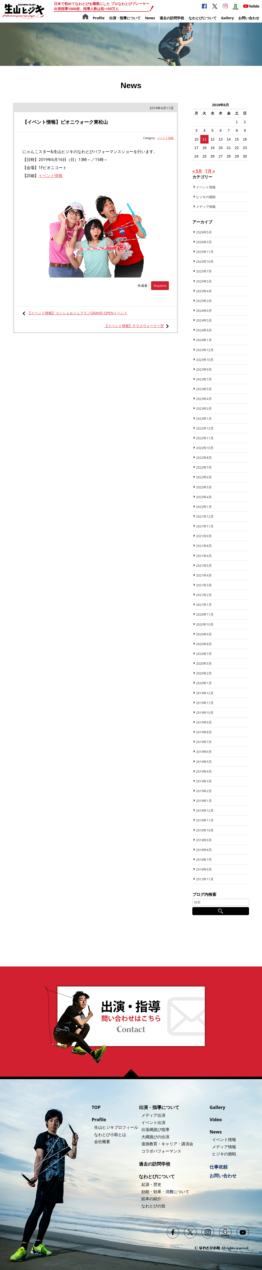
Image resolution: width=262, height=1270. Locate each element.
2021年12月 (205, 516)
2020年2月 (204, 673)
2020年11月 (205, 614)
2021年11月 (205, 526)
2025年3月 (204, 301)
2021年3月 (204, 585)
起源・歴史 (151, 1184)
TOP (96, 1107)
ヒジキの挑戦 (206, 197)
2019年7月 (204, 742)
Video (216, 1119)
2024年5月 (204, 320)
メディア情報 (206, 206)
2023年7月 (204, 379)
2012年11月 (205, 879)
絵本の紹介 (151, 1198)
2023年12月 (205, 350)
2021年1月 (204, 604)
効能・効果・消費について (165, 1191)
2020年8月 (204, 644)
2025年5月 (204, 281)
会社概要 (102, 1141)
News (150, 18)
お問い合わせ (248, 18)
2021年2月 (204, 595)
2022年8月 (204, 457)
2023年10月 (205, 359)
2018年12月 (205, 810)
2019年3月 (204, 781)
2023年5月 (204, 389)
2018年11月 (205, 820)
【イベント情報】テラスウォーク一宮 (134, 325)
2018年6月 (204, 869)
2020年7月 (204, 653)
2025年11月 (205, 251)
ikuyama (160, 285)
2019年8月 (204, 732)
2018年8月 (204, 850)
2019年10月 (205, 712)
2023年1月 (204, 418)
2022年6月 (204, 477)
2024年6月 (204, 310)
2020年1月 (204, 683)
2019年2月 (204, 791)
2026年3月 (204, 242)
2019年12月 (205, 693)
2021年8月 (204, 545)
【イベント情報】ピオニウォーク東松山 (65, 121)
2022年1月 (204, 506)
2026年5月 (204, 232)
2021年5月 (204, 565)
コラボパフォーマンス (161, 1151)
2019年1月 (204, 800)
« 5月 (197, 171)
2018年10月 (205, 830)
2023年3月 (204, 408)
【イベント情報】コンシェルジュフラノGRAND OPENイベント (77, 313)
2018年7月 (204, 859)
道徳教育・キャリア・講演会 (167, 1144)
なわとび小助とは (110, 1134)
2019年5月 (204, 761)
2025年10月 (205, 261)
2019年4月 (204, 771)
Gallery (227, 18)
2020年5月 (204, 663)
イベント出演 (153, 1122)
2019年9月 (204, 722)
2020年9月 (204, 634)
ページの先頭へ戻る (133, 1073)
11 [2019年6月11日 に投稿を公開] (204, 139)
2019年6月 (204, 751)
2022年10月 (205, 448)
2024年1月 (204, 340)
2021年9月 (204, 536)
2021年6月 (204, 555)
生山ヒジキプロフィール (116, 1127)
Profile (98, 18)
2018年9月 (204, 840)
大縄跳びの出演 (155, 1137)
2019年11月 (205, 702)
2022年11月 (205, 438)
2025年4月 (204, 291)
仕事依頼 (219, 1167)
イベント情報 (165, 138)
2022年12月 (205, 428)
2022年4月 (204, 497)
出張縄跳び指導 (155, 1129)
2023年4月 (204, 398)
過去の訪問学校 (172, 18)
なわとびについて (203, 18)
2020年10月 (205, 624)
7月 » (210, 171)
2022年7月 (204, 467)
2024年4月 (204, 330)
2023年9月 (204, 369)
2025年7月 (204, 271)
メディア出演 (153, 1115)
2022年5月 (204, 487)
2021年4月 (204, 575)
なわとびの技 (153, 1206)
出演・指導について (125, 18)
